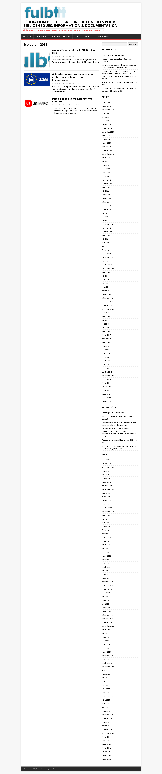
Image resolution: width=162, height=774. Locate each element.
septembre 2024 (108, 132)
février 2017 (106, 335)
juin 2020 (105, 239)
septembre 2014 (108, 376)
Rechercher (133, 44)
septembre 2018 (108, 309)
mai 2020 (105, 243)
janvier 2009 (106, 401)
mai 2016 (105, 346)
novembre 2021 (107, 206)
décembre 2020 (107, 224)
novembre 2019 (107, 261)
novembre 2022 (107, 180)
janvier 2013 (106, 387)
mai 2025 (105, 113)
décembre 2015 (107, 357)
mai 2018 (105, 324)
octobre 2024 (107, 128)
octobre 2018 (107, 305)
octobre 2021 (107, 209)
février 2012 (106, 390)
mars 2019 (106, 287)
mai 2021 (105, 217)
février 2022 (106, 195)
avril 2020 (105, 246)
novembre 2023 (107, 147)
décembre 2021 (107, 202)
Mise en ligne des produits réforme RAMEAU (72, 100)
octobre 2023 (107, 150)
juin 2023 (105, 161)
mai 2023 (105, 165)
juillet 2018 (106, 316)
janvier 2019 (106, 294)
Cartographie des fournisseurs (113, 55)
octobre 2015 (107, 361)
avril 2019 (105, 283)
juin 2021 (105, 213)
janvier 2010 (106, 398)
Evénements (41, 37)
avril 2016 (105, 350)
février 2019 (106, 291)
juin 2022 (105, 191)
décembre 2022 (107, 176)
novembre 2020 (107, 228)
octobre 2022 (107, 183)
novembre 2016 (107, 339)
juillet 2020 (106, 235)
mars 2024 (106, 139)
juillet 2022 (106, 187)
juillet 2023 (106, 158)
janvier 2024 (106, 143)
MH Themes (54, 769)
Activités (27, 37)
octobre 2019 (107, 265)
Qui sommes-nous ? (60, 37)
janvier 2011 (106, 394)
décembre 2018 (107, 298)
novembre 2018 (107, 302)
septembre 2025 (108, 110)
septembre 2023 (108, 154)
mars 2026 (106, 102)
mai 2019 (105, 279)
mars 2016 (106, 353)
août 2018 (105, 313)
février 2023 (106, 172)
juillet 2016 (106, 342)
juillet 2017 (106, 331)
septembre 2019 (108, 268)
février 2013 (106, 383)
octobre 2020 (107, 231)
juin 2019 (105, 276)
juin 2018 (105, 320)
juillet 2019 (106, 272)
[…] (56, 64)
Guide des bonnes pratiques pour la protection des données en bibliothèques (72, 77)
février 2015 (106, 368)
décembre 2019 (107, 257)
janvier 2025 (106, 124)
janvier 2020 (106, 254)
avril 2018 (105, 328)
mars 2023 (106, 169)
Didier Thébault (69, 56)
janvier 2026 (106, 106)
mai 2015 (105, 364)
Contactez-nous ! (82, 37)
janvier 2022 (106, 198)
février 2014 (106, 379)
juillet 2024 (106, 135)
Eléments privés (102, 37)
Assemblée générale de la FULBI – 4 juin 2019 (74, 51)
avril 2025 (105, 117)
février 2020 (106, 250)
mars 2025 (106, 121)
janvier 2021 (106, 220)
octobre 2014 (107, 372)
